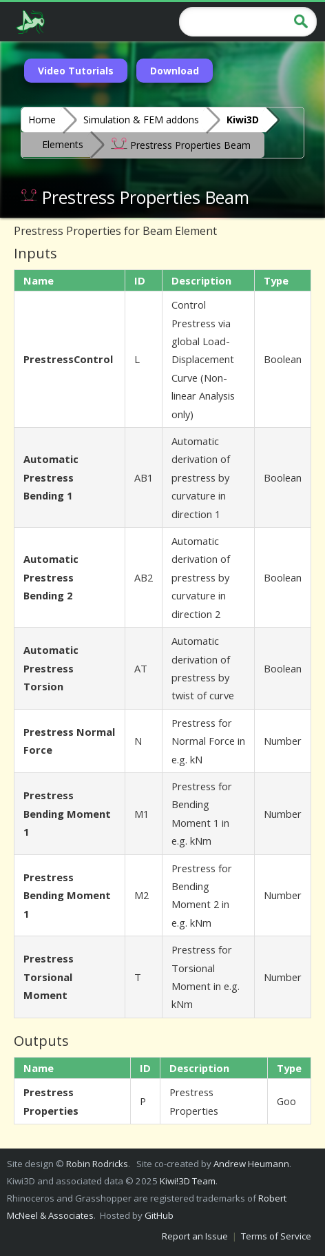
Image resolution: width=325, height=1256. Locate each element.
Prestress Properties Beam (181, 144)
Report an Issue (195, 1236)
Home (42, 119)
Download (174, 70)
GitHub (159, 1215)
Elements (62, 144)
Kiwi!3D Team (188, 1181)
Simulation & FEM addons (141, 119)
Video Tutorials (76, 70)
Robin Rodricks (97, 1163)
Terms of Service (276, 1236)
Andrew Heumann (251, 1163)
